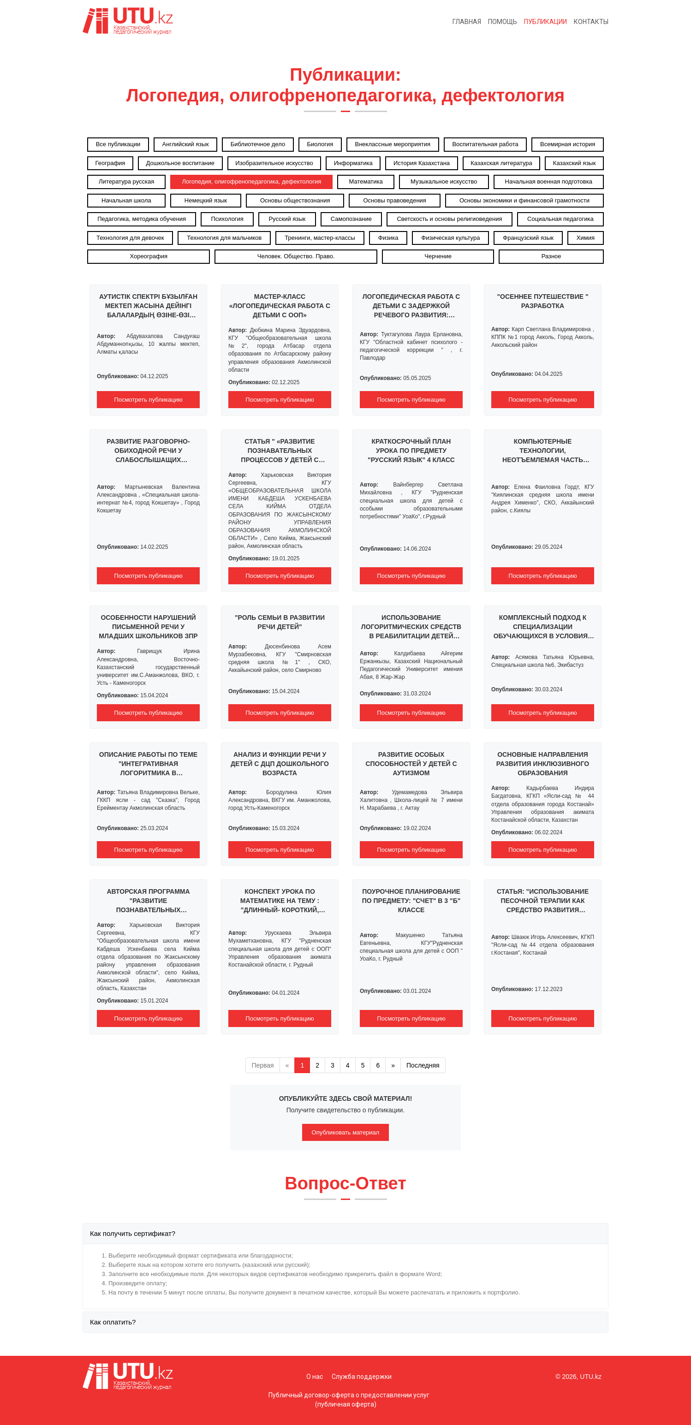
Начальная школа (126, 200)
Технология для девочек (130, 237)
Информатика (353, 163)
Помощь (502, 21)
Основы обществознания (295, 200)
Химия (586, 237)
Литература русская (126, 181)
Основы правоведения (394, 200)
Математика (365, 181)
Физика (388, 237)
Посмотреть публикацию (148, 399)
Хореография (148, 256)
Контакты (591, 21)
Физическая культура (450, 237)
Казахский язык (574, 163)
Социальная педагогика (560, 218)
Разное (551, 256)
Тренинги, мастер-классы (320, 237)
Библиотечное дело (258, 144)
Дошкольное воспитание (180, 163)
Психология (227, 218)
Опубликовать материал (346, 1132)
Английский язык (185, 144)
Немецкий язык (206, 200)
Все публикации (118, 144)
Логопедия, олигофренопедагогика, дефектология (251, 181)
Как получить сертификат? (132, 1233)
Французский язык (528, 237)
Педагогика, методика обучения (141, 218)
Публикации (545, 21)
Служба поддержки (362, 1376)
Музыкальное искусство (444, 181)
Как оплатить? (113, 1322)
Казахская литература (501, 163)
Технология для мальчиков (224, 237)
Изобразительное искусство (274, 163)
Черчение (438, 256)
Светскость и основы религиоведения (449, 218)
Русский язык (286, 218)
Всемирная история (567, 144)
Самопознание (351, 218)
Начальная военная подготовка (548, 181)
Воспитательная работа (485, 144)
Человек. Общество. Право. (296, 256)
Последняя (423, 1065)
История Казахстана (421, 163)
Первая (262, 1065)
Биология (320, 144)
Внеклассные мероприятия (393, 144)
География (110, 163)
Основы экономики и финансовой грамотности (524, 200)
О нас (314, 1376)
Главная (467, 21)
